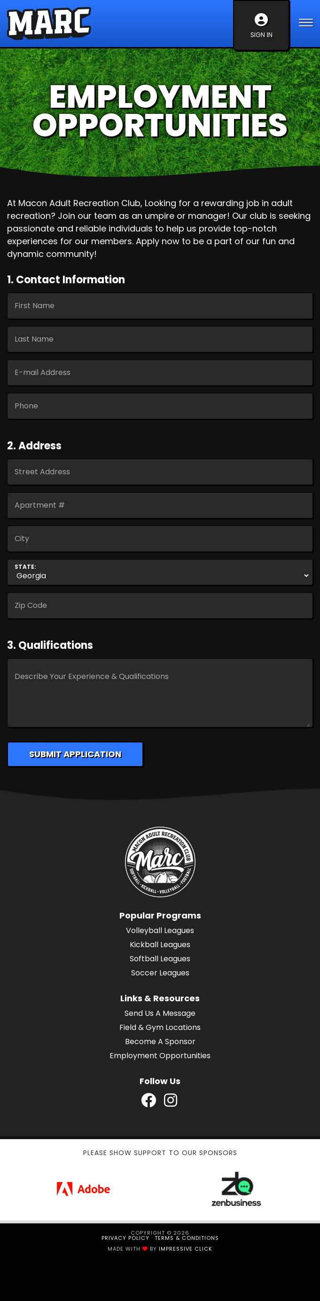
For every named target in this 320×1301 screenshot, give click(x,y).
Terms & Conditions (187, 1238)
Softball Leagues (160, 958)
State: (25, 567)
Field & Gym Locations (160, 1027)
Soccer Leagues (160, 972)
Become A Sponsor (160, 1041)
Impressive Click (185, 1249)
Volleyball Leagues (160, 930)
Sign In (261, 26)
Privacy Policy (125, 1238)
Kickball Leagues (160, 944)
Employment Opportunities (160, 1055)
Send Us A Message (160, 1013)
